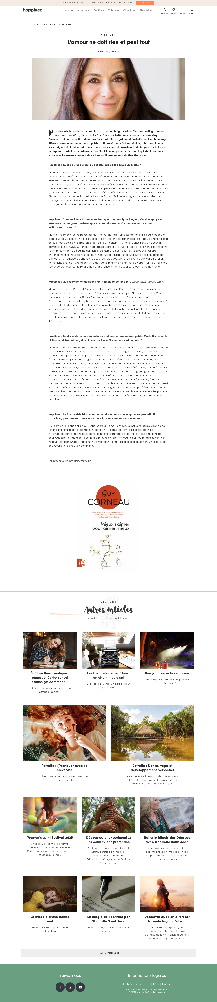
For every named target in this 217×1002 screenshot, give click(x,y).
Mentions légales (131, 984)
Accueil (69, 10)
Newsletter (146, 10)
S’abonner (114, 10)
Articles (116, 52)
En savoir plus (145, 3)
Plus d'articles (108, 953)
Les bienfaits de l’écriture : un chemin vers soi (108, 675)
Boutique (99, 10)
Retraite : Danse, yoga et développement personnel (152, 768)
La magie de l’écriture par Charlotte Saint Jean (108, 919)
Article (108, 35)
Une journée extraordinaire (167, 673)
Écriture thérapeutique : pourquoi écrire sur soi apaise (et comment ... (50, 678)
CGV (156, 984)
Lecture (108, 602)
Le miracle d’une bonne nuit (50, 919)
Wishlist (173, 11)
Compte (182, 11)
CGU (147, 984)
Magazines (84, 10)
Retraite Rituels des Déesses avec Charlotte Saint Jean (167, 840)
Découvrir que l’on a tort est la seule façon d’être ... (167, 919)
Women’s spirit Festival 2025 (50, 837)
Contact (167, 984)
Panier (191, 11)
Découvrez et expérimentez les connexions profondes (108, 840)
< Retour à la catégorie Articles (55, 24)
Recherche (164, 11)
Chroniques (129, 10)
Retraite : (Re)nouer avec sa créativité (65, 768)
